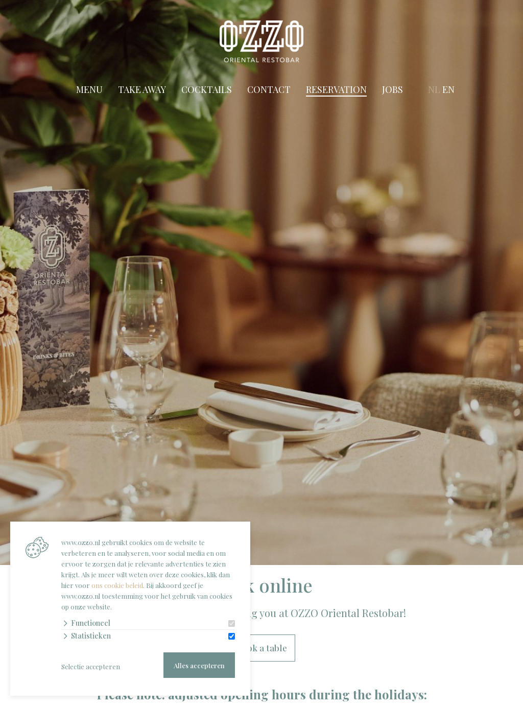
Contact (268, 89)
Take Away (141, 89)
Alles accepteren (199, 665)
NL (434, 89)
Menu (89, 89)
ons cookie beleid (117, 585)
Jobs (392, 89)
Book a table (261, 648)
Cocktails (206, 89)
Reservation (335, 89)
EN (449, 89)
